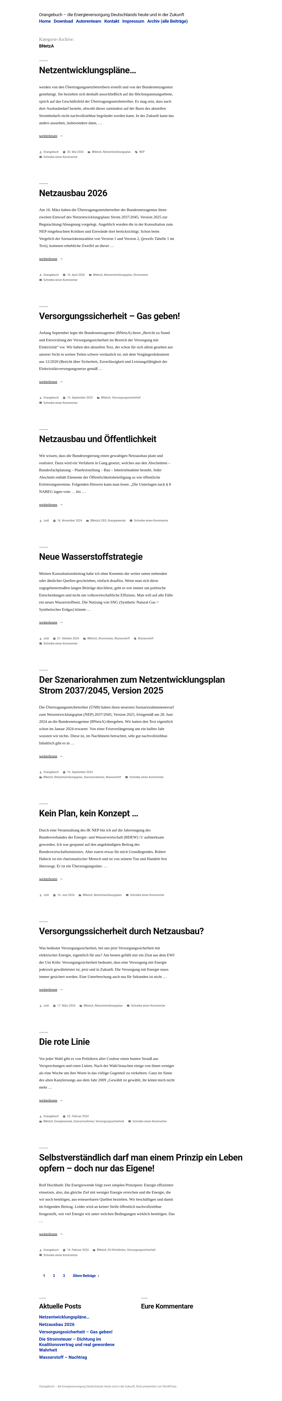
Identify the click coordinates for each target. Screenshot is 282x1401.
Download (63, 21)
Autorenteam (88, 21)
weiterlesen (51, 135)
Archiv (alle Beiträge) (167, 21)
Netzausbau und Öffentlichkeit (97, 439)
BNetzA (96, 152)
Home (45, 21)
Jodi (46, 520)
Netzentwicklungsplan (117, 152)
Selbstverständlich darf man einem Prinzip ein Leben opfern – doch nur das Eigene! (141, 1162)
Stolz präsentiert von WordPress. (156, 1386)
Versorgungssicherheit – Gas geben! (109, 316)
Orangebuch (51, 152)
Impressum (133, 21)
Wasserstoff (122, 638)
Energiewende (117, 520)
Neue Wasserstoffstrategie (91, 556)
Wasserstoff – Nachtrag (63, 1357)
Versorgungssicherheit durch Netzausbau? (121, 931)
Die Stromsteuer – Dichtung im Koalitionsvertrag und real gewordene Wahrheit (77, 1344)
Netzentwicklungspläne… (87, 70)
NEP (142, 152)
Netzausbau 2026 (73, 193)
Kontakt (111, 21)
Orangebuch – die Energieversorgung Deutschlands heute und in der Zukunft (111, 14)
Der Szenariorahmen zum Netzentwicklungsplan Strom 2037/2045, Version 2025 (132, 685)
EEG (103, 520)
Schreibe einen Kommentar (60, 157)
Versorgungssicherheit (126, 397)
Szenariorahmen (94, 777)
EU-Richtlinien (117, 1250)
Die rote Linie (64, 1042)
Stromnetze (140, 275)
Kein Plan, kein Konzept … (88, 813)
